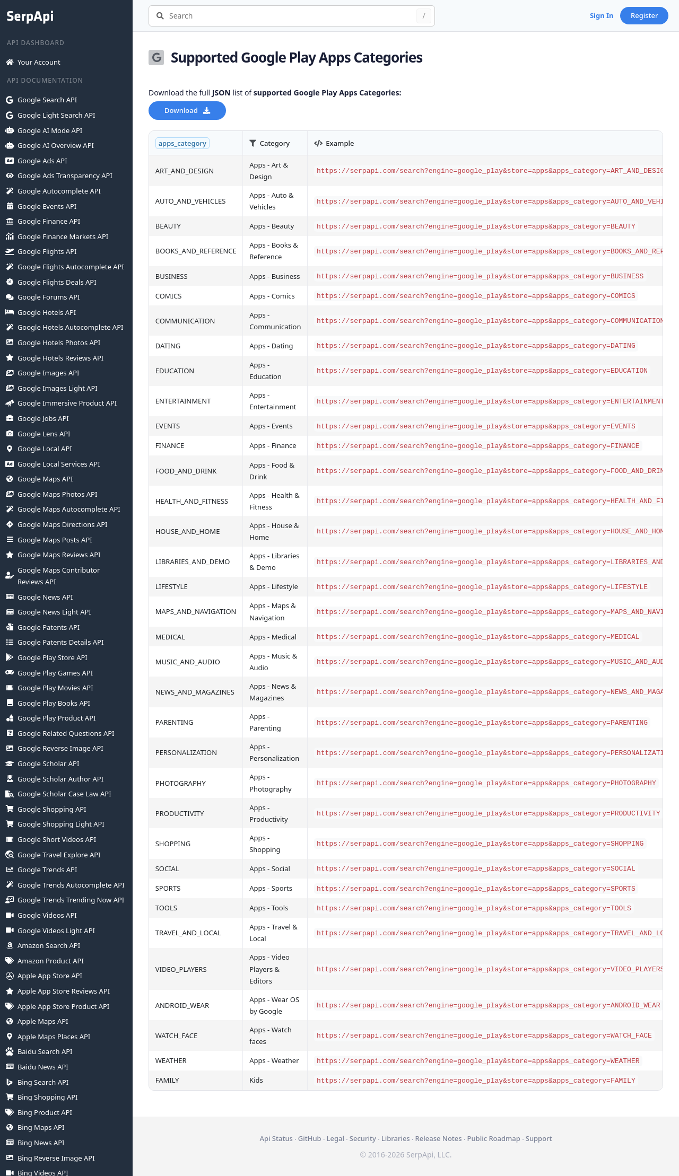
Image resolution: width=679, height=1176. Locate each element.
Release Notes (438, 1138)
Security (363, 1138)
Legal (335, 1138)
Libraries (395, 1138)
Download (187, 110)
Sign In (602, 15)
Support (539, 1138)
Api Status (275, 1138)
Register (644, 15)
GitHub (309, 1138)
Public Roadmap (493, 1138)
